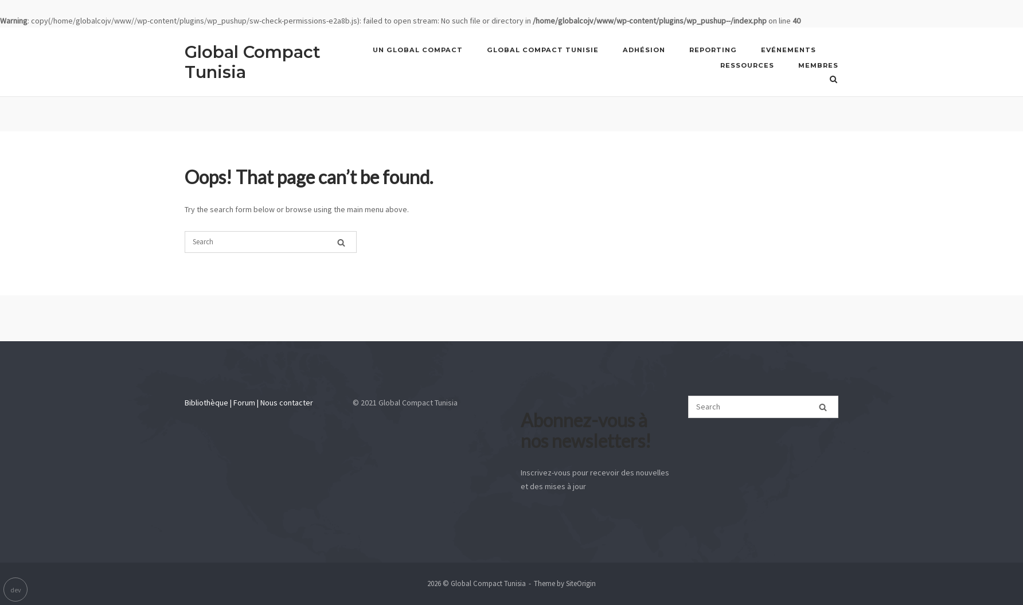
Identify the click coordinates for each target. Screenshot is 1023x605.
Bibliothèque (206, 402)
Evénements (788, 50)
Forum (244, 402)
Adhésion (644, 50)
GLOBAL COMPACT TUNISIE (543, 50)
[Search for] (271, 242)
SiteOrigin (581, 583)
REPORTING (713, 50)
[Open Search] (833, 79)
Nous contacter (286, 402)
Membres (818, 65)
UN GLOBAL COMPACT (418, 50)
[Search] (341, 241)
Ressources (747, 65)
